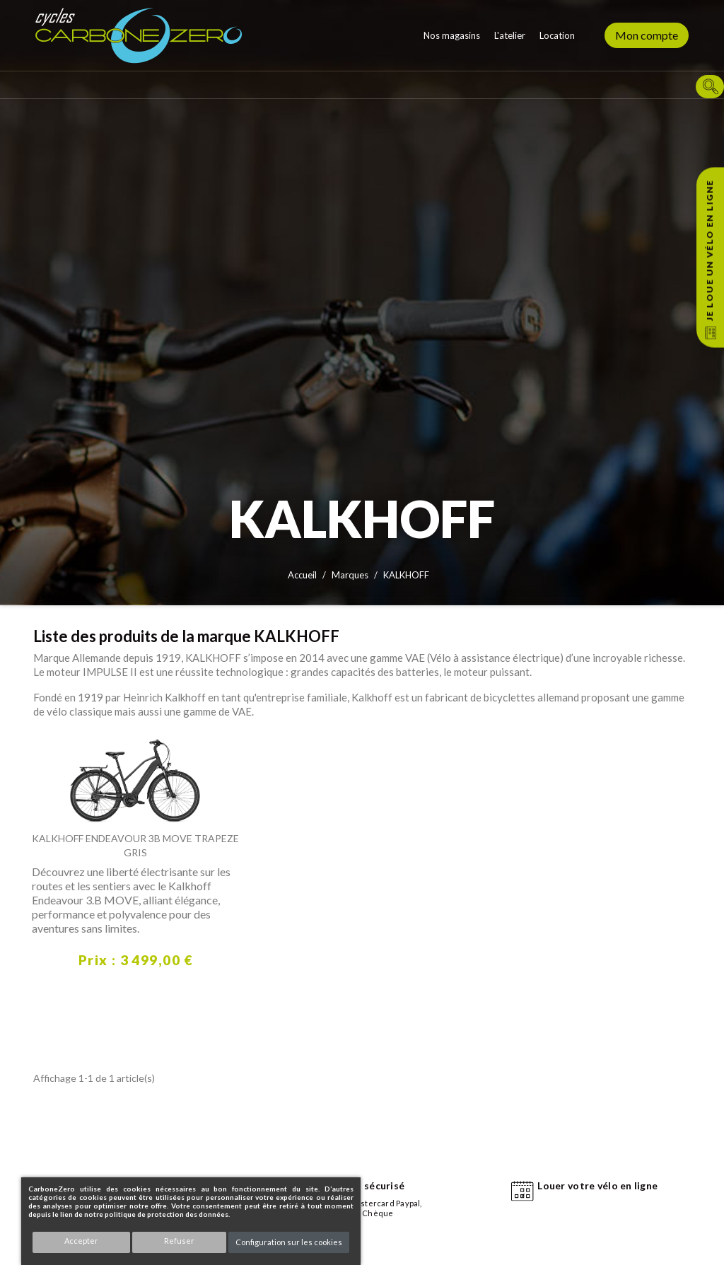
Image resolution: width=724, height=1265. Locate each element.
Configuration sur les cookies (288, 1242)
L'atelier (509, 35)
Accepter (81, 1240)
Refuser (179, 1240)
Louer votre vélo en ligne (597, 1185)
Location (557, 35)
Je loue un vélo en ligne (709, 250)
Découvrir (45, 1000)
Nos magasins (452, 35)
